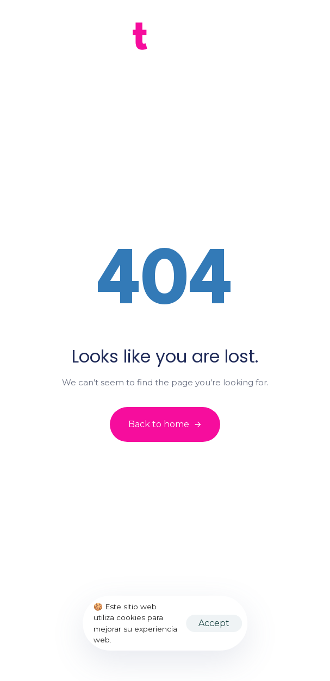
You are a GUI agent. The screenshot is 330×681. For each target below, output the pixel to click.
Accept (213, 623)
